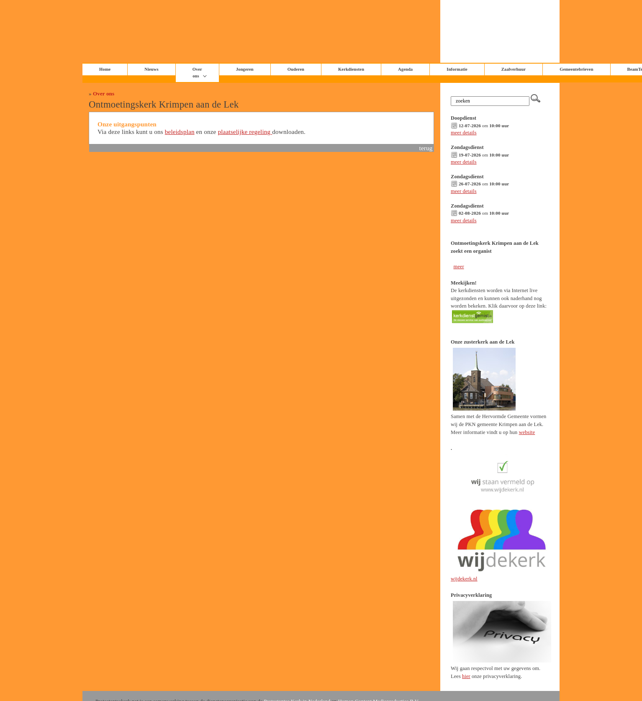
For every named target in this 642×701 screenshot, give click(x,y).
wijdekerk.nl (464, 579)
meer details (464, 133)
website (527, 432)
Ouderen (296, 69)
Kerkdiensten (351, 69)
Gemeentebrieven (576, 69)
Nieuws (151, 69)
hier (466, 676)
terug (426, 147)
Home (104, 69)
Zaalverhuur (513, 69)
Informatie (457, 69)
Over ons (103, 93)
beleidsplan (180, 131)
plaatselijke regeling (245, 131)
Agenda (405, 69)
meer (458, 267)
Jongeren (245, 69)
